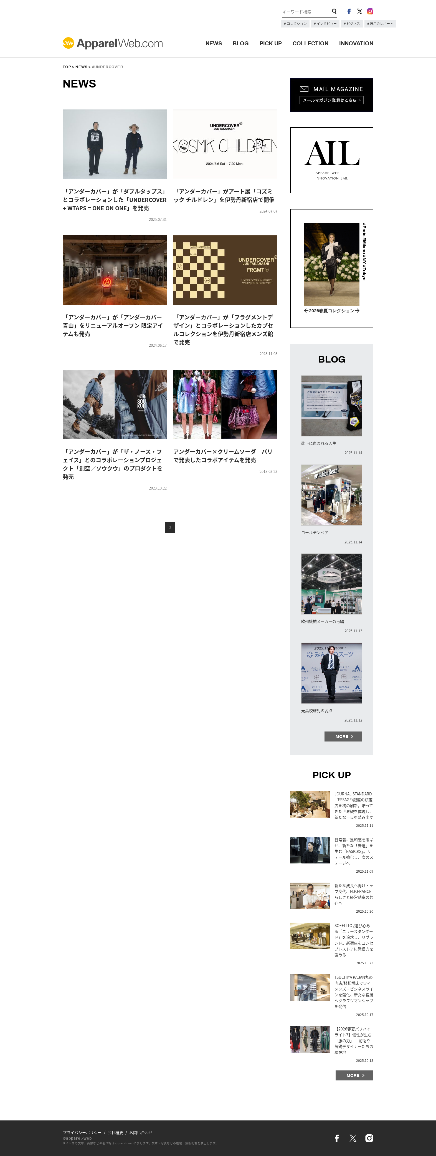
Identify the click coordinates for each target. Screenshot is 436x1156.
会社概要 (115, 1132)
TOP (67, 67)
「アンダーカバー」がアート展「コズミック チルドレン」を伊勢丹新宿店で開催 (224, 195)
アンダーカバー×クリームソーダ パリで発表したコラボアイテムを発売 (223, 456)
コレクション (296, 23)
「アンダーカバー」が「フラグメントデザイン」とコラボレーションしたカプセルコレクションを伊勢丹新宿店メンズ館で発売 (223, 329)
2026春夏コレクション (331, 310)
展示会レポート (381, 23)
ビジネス (353, 23)
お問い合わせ (141, 1132)
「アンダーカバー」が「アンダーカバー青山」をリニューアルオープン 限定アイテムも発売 (113, 325)
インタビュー (326, 23)
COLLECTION (310, 43)
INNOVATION (356, 43)
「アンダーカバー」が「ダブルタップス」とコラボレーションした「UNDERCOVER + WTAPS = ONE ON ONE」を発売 (115, 199)
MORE (342, 736)
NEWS (214, 43)
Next (357, 310)
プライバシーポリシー (82, 1132)
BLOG (241, 43)
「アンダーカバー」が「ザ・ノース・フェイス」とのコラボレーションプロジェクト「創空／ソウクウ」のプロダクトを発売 (113, 464)
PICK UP (271, 43)
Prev (306, 310)
